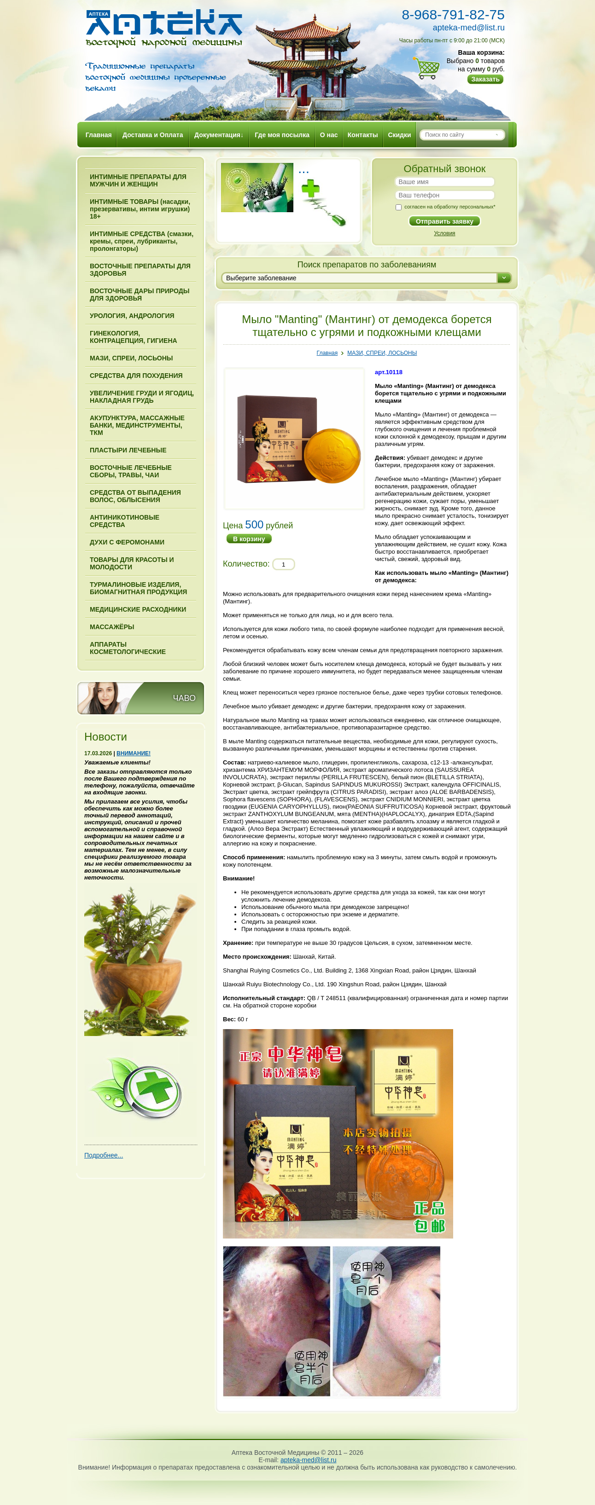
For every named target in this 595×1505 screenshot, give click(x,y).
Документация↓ (219, 135)
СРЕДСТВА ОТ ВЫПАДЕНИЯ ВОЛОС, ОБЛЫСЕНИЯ (135, 496)
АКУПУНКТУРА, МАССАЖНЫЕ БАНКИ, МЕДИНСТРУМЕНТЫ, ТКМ (137, 425)
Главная (99, 135)
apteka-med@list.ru (469, 27)
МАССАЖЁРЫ (112, 627)
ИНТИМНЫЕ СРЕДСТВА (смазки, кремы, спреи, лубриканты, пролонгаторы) (141, 241)
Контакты (363, 135)
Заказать (485, 79)
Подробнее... (103, 1155)
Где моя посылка (282, 135)
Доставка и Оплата (152, 135)
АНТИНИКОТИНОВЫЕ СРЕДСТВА (124, 521)
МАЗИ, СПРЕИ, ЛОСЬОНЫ (131, 358)
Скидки (399, 135)
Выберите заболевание (261, 278)
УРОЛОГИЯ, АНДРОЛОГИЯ (132, 315)
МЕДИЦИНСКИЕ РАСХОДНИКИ (138, 609)
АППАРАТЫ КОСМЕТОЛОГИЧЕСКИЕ (128, 648)
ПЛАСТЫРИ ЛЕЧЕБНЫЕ (128, 450)
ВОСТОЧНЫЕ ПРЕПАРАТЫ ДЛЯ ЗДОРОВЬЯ (140, 269)
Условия (444, 233)
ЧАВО (184, 698)
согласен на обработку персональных (449, 206)
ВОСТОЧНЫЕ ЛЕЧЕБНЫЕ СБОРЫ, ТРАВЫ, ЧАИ (131, 471)
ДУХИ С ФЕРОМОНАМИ (127, 542)
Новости (105, 736)
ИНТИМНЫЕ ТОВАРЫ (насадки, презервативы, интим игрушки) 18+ (140, 209)
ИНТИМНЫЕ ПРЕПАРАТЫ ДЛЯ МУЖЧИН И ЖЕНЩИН (138, 180)
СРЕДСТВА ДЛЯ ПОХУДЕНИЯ (136, 375)
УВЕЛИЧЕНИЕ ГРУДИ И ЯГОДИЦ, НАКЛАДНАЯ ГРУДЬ (142, 396)
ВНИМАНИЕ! (134, 753)
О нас (329, 135)
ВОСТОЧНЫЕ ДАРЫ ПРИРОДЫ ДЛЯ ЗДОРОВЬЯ (139, 294)
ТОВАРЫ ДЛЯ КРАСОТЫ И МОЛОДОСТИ (132, 563)
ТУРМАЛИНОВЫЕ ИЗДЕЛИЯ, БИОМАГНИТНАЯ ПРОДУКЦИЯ (138, 588)
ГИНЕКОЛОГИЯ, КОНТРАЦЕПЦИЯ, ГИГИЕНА (133, 337)
